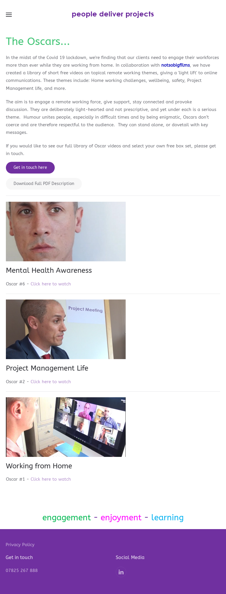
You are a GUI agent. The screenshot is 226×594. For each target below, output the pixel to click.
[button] (9, 14)
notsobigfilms (175, 65)
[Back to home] (113, 14)
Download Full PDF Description (44, 183)
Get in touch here (30, 167)
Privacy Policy (19, 544)
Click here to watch (51, 284)
